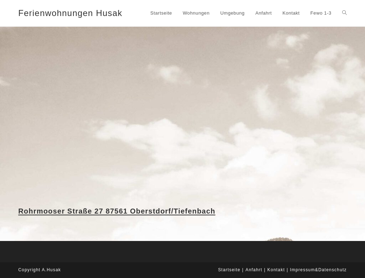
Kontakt (276, 269)
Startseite (229, 269)
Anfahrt (254, 269)
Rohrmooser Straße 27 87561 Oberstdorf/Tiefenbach (116, 211)
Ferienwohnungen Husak (70, 13)
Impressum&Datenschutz (318, 269)
